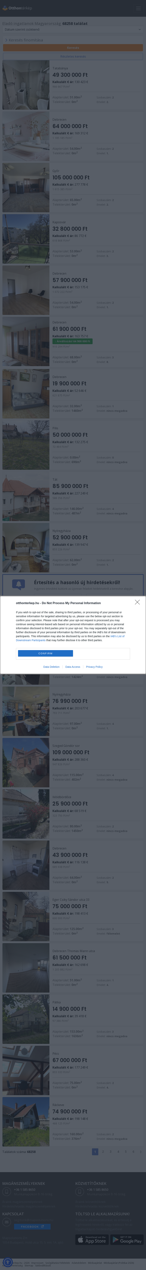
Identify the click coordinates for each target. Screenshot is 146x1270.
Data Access (72, 666)
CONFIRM (45, 653)
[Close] (138, 603)
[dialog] (73, 635)
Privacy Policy (94, 666)
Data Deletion (51, 666)
